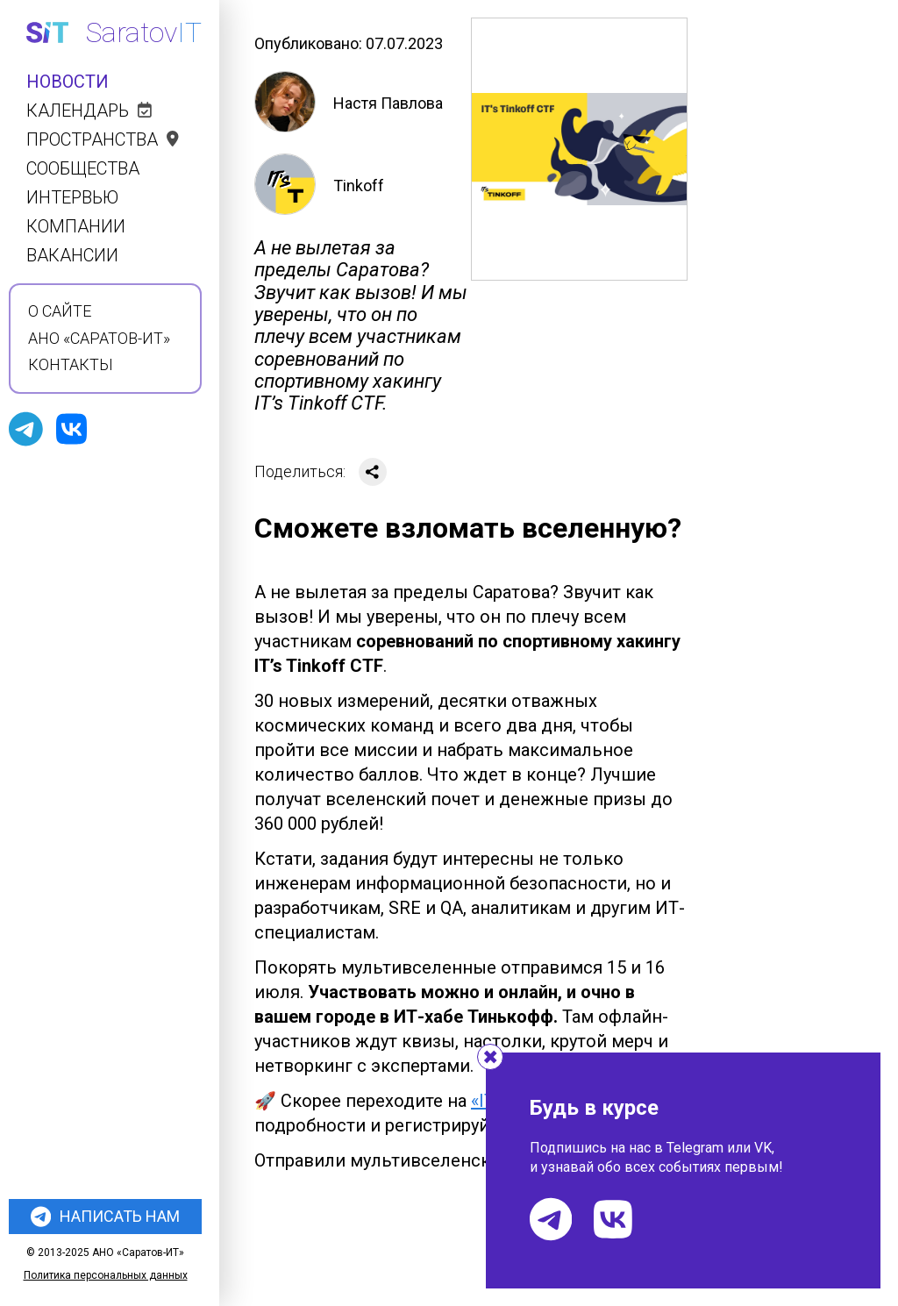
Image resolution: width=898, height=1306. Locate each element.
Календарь (89, 111)
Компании (75, 227)
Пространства (102, 140)
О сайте (59, 311)
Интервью (72, 198)
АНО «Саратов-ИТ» (99, 338)
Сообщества (82, 169)
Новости (67, 82)
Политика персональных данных (106, 1275)
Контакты (70, 365)
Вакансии (72, 256)
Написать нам (105, 1216)
